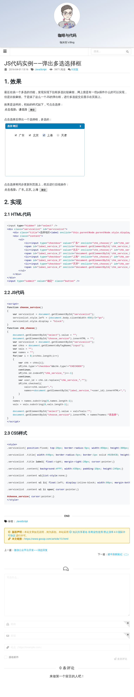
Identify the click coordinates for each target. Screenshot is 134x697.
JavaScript (41, 69)
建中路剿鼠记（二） (119, 554)
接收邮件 (14, 657)
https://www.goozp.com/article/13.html (46, 538)
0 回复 (74, 69)
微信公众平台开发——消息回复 (30, 550)
